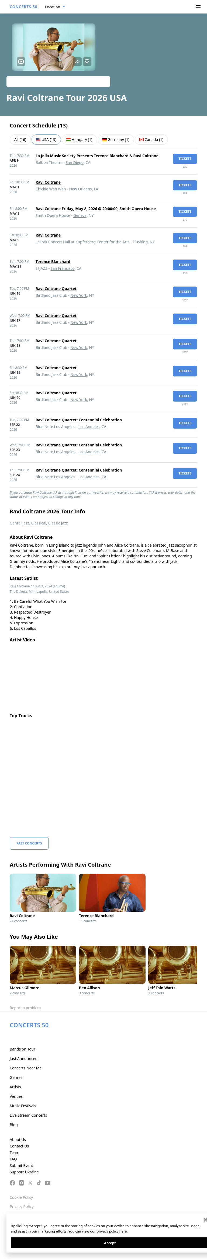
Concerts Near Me (26, 1068)
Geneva (80, 215)
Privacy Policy (21, 1206)
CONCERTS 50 (23, 6)
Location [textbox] (52, 6)
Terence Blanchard (53, 261)
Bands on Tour (22, 1049)
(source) (59, 586)
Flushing (140, 241)
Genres (16, 1077)
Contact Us (19, 1146)
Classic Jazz (58, 523)
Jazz (26, 523)
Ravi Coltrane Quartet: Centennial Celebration (79, 419)
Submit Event (21, 1165)
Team (14, 1152)
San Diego (75, 162)
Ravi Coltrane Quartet (56, 288)
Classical (38, 523)
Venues (16, 1096)
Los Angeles (88, 426)
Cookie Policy (21, 1197)
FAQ (13, 1159)
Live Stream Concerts (28, 1115)
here (123, 1231)
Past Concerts (29, 843)
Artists (15, 1086)
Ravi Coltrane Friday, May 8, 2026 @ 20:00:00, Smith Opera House (96, 208)
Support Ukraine (24, 1171)
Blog (14, 1124)
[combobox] (55, 7)
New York (78, 295)
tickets (184, 158)
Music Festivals (23, 1105)
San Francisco (63, 268)
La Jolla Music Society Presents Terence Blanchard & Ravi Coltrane (97, 155)
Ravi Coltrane (48, 182)
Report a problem (25, 1007)
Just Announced (23, 1058)
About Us (18, 1139)
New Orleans (80, 188)
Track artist (58, 81)
